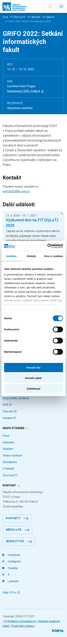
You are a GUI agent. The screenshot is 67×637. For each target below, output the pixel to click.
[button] (50, 6)
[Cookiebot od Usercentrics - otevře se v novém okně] (48, 246)
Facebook (11, 555)
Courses (10, 411)
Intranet (9, 418)
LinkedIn (11, 581)
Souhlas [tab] (11, 255)
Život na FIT (10, 475)
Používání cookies (23, 626)
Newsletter (15, 541)
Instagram (12, 561)
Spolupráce (10, 462)
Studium (8, 449)
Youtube (10, 568)
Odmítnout (33, 388)
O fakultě (8, 468)
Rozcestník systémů (16, 398)
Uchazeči (8, 442)
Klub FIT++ (11, 592)
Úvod (6, 435)
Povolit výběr (33, 378)
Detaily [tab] (31, 255)
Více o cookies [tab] (53, 255)
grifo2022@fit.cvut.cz (16, 191)
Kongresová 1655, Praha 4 (25, 91)
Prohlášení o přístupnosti (20, 621)
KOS (7, 404)
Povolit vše (33, 367)
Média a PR (13, 529)
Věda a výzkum (12, 455)
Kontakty (13, 518)
